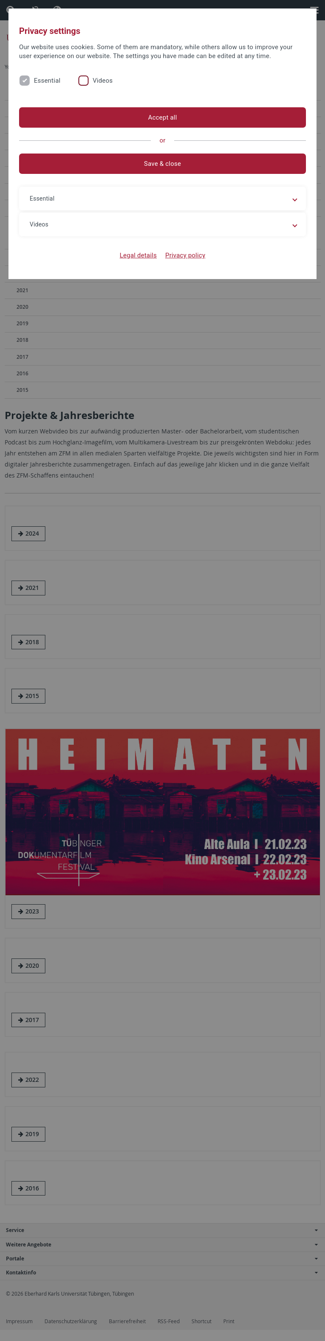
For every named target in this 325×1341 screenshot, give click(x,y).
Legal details (138, 255)
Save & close (162, 164)
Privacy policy (185, 255)
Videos (103, 80)
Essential (47, 80)
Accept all (162, 117)
